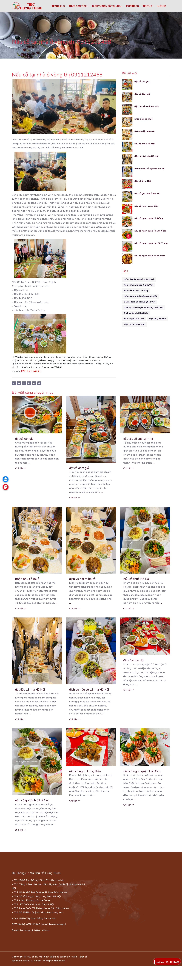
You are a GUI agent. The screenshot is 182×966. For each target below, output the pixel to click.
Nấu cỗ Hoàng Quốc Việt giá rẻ (139, 279)
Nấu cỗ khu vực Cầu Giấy (136, 290)
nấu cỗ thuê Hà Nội (144, 143)
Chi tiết (20, 468)
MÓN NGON (132, 6)
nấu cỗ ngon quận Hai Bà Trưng (151, 243)
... (29, 462)
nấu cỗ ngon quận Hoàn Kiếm (150, 255)
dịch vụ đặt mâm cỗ (144, 131)
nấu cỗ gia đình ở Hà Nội (147, 193)
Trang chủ (58, 6)
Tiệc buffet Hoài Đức (134, 324)
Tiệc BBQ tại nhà (157, 319)
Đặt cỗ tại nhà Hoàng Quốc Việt (139, 302)
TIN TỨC (148, 6)
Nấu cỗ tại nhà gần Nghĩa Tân (138, 285)
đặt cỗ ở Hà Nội (142, 181)
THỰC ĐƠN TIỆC (79, 6)
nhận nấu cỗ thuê (143, 118)
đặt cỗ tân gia (141, 81)
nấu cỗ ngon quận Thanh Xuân (150, 230)
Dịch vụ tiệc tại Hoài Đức (136, 313)
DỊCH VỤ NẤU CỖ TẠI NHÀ (107, 6)
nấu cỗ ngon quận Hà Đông (149, 218)
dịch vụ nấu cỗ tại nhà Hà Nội (150, 168)
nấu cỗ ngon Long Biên (146, 205)
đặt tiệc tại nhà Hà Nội (146, 156)
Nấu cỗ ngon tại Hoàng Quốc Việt (140, 296)
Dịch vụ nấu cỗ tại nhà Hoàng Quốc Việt (143, 307)
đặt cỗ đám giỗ (142, 93)
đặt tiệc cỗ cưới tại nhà (146, 106)
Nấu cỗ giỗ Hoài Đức (134, 319)
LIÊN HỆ (162, 6)
